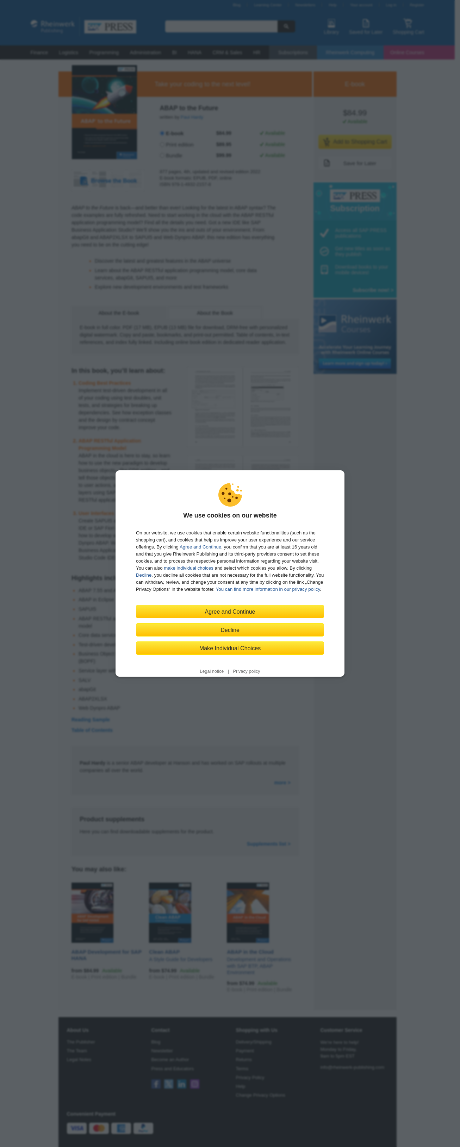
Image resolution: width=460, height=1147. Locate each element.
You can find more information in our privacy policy (268, 589)
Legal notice (212, 671)
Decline (143, 575)
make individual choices (188, 568)
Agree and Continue (200, 547)
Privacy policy (246, 671)
